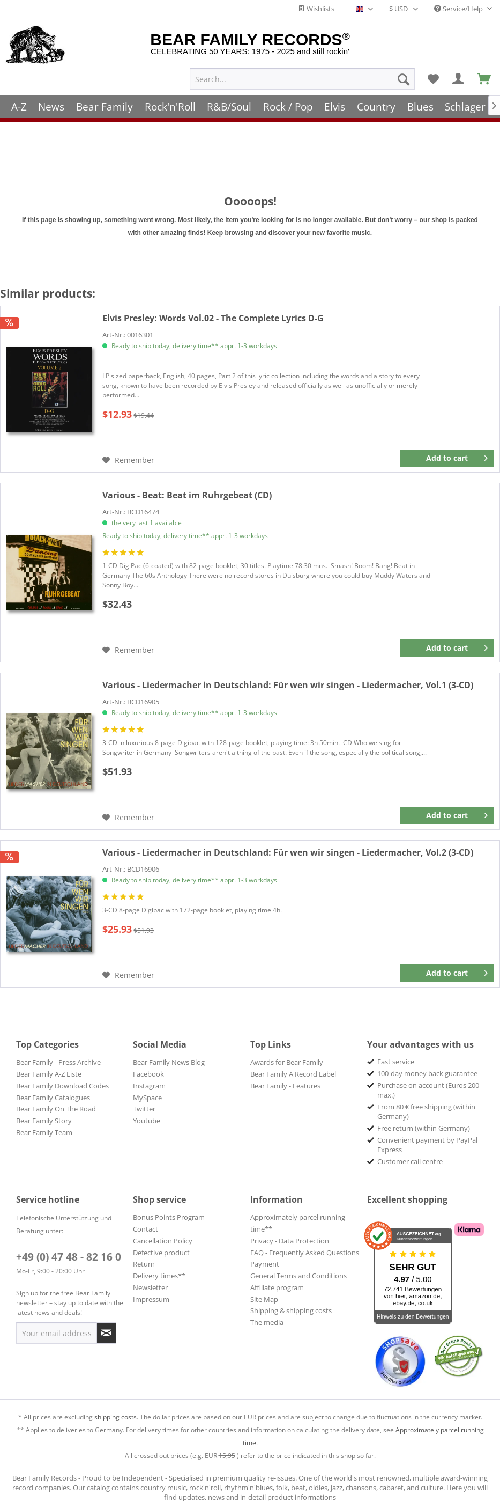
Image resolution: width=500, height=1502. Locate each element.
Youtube (146, 1120)
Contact (145, 1229)
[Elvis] (335, 103)
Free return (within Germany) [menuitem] (423, 1128)
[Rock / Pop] (288, 103)
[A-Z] (19, 103)
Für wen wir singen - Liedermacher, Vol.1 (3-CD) (287, 685)
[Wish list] (433, 75)
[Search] (403, 75)
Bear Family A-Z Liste (48, 1074)
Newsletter (150, 1287)
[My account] (458, 75)
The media (266, 1322)
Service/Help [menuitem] (459, 8)
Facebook (148, 1074)
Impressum (151, 1299)
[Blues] (420, 103)
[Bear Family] (104, 103)
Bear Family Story (44, 1120)
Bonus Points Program (169, 1217)
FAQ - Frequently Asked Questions (304, 1252)
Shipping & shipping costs (291, 1310)
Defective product (161, 1252)
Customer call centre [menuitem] (410, 1161)
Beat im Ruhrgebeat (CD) (187, 495)
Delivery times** (159, 1275)
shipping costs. (116, 1417)
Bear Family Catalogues (53, 1097)
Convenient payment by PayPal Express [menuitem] (427, 1144)
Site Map (264, 1299)
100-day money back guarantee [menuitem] (427, 1073)
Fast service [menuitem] (395, 1061)
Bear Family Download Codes (62, 1086)
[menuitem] (302, 75)
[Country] (376, 103)
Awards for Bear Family (286, 1062)
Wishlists (316, 8)
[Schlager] (465, 103)
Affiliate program (277, 1287)
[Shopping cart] (484, 75)
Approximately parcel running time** (297, 1223)
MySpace (147, 1097)
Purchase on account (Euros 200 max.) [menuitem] (428, 1090)
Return (144, 1264)
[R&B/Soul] (229, 103)
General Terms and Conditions (298, 1275)
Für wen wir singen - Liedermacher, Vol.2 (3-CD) (287, 852)
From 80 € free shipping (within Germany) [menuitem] (426, 1111)
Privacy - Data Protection (289, 1241)
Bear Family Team (44, 1132)
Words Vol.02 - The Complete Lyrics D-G (213, 318)
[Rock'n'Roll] (170, 103)
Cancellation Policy (162, 1241)
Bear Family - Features (285, 1086)
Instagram (149, 1086)
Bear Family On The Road (56, 1109)
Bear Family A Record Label (293, 1074)
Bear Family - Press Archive (58, 1062)
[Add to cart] (447, 458)
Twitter (144, 1109)
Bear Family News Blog (169, 1062)
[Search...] (302, 75)
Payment (264, 1264)
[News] (52, 103)
